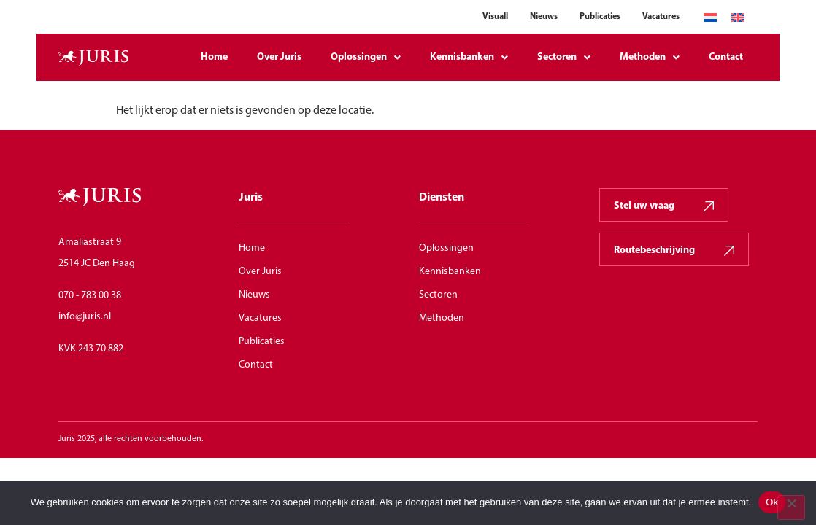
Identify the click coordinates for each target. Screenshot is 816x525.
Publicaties (600, 16)
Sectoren (563, 57)
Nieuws (544, 16)
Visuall (495, 16)
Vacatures (661, 16)
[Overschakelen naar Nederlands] (710, 18)
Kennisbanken (469, 57)
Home (214, 57)
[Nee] (791, 507)
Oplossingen (366, 57)
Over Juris (279, 57)
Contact (726, 57)
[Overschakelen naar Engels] (738, 18)
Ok (772, 502)
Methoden (650, 57)
